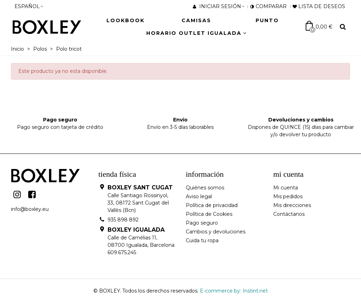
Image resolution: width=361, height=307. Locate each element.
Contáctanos (289, 214)
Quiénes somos (205, 187)
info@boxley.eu (30, 209)
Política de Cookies (209, 214)
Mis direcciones (292, 205)
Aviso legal (199, 196)
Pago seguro (202, 223)
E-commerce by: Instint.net (234, 291)
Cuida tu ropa (202, 240)
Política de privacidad (212, 205)
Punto (267, 20)
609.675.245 (122, 252)
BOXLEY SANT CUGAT (140, 187)
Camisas (196, 20)
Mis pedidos (287, 196)
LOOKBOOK (125, 20)
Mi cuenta (285, 187)
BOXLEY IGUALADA (136, 229)
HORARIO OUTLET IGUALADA (193, 33)
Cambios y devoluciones (215, 231)
